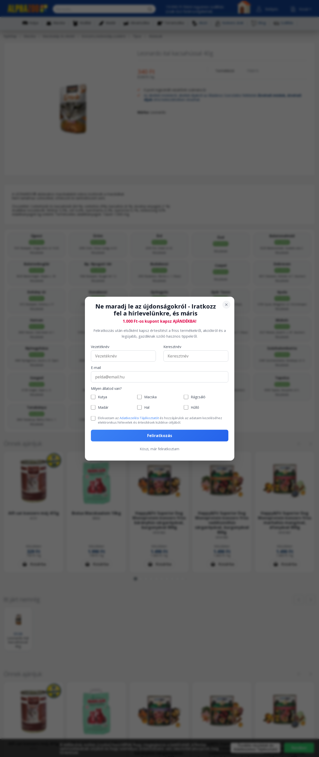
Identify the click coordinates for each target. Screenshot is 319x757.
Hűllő (195, 407)
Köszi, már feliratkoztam (159, 448)
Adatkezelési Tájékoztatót (139, 418)
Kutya (102, 397)
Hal (146, 407)
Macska (150, 397)
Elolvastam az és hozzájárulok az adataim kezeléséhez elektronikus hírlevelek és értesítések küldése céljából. (160, 420)
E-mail (96, 368)
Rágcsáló (198, 397)
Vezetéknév (100, 347)
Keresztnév (172, 347)
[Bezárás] (226, 305)
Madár (103, 407)
